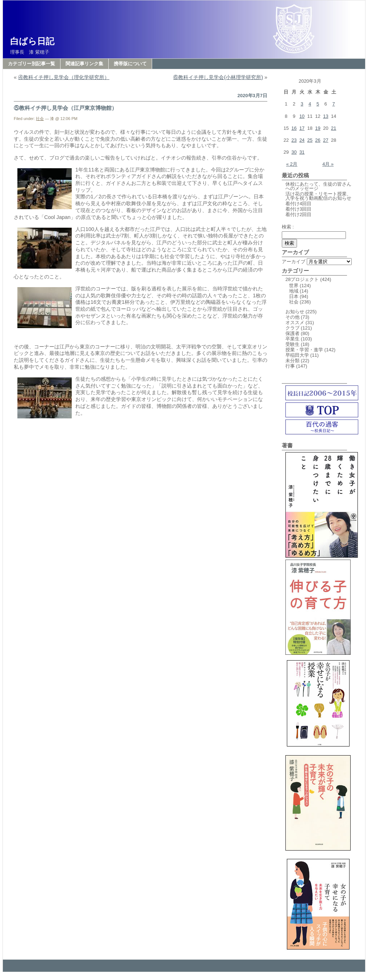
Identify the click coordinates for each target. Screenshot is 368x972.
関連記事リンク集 (84, 63)
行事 (290, 366)
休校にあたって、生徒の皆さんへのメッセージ (318, 186)
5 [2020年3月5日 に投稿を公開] (318, 104)
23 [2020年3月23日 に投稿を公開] (294, 140)
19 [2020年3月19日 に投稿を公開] (317, 128)
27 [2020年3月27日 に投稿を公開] (325, 140)
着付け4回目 (298, 203)
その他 (292, 317)
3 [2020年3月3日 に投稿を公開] (302, 104)
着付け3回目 (298, 209)
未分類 (292, 360)
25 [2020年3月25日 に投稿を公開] (309, 140)
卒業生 (292, 339)
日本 (293, 296)
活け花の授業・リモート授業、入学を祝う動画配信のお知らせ (320, 196)
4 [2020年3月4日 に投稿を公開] (310, 104)
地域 (293, 291)
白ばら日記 (32, 41)
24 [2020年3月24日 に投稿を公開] (301, 140)
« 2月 (291, 164)
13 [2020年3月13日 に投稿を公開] (325, 116)
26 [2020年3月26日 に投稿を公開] (317, 140)
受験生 (292, 344)
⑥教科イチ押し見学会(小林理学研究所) (218, 77)
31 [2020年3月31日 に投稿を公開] (301, 152)
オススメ (294, 322)
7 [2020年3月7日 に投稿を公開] (333, 104)
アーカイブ (293, 261)
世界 (293, 285)
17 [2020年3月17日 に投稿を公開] (301, 128)
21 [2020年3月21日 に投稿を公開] (333, 128)
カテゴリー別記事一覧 (31, 63)
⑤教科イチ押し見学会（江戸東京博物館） (65, 108)
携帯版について (130, 63)
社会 (40, 118)
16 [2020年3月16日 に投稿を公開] (294, 128)
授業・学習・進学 (304, 349)
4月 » (328, 164)
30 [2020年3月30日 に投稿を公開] (294, 152)
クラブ (292, 328)
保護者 (292, 333)
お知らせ (294, 311)
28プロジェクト (302, 279)
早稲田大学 (297, 355)
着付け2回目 (298, 214)
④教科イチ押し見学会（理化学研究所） (63, 77)
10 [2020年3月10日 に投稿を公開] (301, 116)
